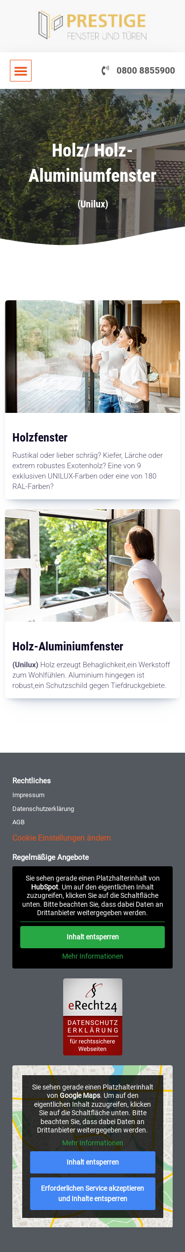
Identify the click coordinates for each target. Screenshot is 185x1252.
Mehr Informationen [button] (92, 956)
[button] (21, 70)
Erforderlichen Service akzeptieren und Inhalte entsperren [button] (92, 1193)
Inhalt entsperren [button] (93, 936)
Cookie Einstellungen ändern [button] (61, 838)
